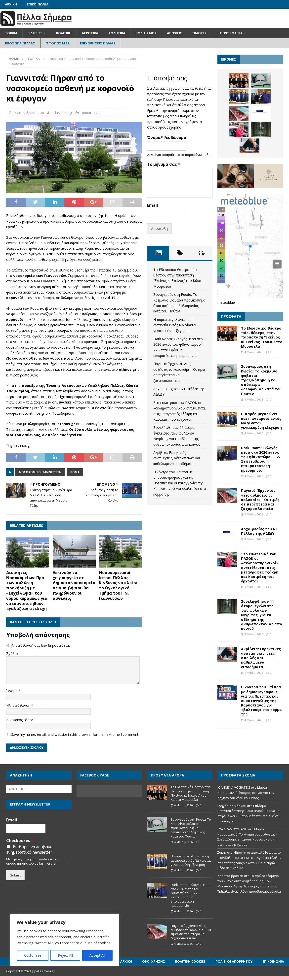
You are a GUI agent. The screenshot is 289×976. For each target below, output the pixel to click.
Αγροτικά (90, 33)
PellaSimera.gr (61, 112)
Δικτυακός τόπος (19, 719)
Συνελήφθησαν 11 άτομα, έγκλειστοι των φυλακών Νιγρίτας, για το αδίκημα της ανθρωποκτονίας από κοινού (261, 615)
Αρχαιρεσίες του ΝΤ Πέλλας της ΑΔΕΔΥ (259, 531)
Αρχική (11, 4)
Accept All (97, 955)
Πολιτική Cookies (190, 961)
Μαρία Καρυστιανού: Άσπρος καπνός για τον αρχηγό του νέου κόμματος (245, 792)
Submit (15, 875)
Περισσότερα (231, 33)
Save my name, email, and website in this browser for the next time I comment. (75, 734)
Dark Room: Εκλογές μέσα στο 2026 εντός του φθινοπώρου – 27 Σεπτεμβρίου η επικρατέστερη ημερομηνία (261, 459)
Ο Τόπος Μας (57, 43)
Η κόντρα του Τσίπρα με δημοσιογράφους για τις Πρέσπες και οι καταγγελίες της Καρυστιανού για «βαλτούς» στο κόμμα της (179, 483)
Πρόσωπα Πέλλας (20, 43)
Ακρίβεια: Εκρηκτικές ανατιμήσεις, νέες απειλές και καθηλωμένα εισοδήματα (176, 458)
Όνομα (12, 690)
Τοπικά (11, 33)
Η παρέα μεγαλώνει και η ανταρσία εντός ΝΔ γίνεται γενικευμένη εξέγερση (174, 325)
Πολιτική (64, 33)
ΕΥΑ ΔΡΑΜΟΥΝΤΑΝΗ (232, 829)
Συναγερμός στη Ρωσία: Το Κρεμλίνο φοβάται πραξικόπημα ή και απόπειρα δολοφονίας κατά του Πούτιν (261, 380)
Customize (32, 955)
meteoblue (226, 302)
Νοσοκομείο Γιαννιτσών (40, 472)
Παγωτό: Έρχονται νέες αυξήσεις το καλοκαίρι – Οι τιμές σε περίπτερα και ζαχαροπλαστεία (260, 499)
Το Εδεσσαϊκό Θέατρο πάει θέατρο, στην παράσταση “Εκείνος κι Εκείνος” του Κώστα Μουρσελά (262, 337)
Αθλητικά (116, 33)
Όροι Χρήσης (153, 961)
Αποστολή (159, 228)
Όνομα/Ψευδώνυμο (166, 137)
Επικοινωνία (37, 4)
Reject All (65, 955)
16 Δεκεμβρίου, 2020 (28, 112)
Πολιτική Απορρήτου (233, 961)
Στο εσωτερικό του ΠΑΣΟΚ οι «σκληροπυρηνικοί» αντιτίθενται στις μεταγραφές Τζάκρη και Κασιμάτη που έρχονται (260, 567)
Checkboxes (19, 840)
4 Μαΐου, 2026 (254, 352)
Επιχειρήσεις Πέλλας (98, 43)
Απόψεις (174, 33)
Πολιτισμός (146, 33)
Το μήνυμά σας (163, 164)
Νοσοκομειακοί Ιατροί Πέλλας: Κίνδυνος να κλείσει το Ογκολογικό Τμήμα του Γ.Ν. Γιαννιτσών (119, 585)
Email (152, 205)
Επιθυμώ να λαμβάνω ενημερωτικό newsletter (29, 849)
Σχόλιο (12, 653)
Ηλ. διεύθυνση (18, 705)
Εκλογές (199, 33)
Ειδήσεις (35, 33)
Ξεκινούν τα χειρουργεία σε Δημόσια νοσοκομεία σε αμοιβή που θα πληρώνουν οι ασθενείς (74, 585)
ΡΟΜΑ (75, 472)
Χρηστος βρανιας (230, 876)
